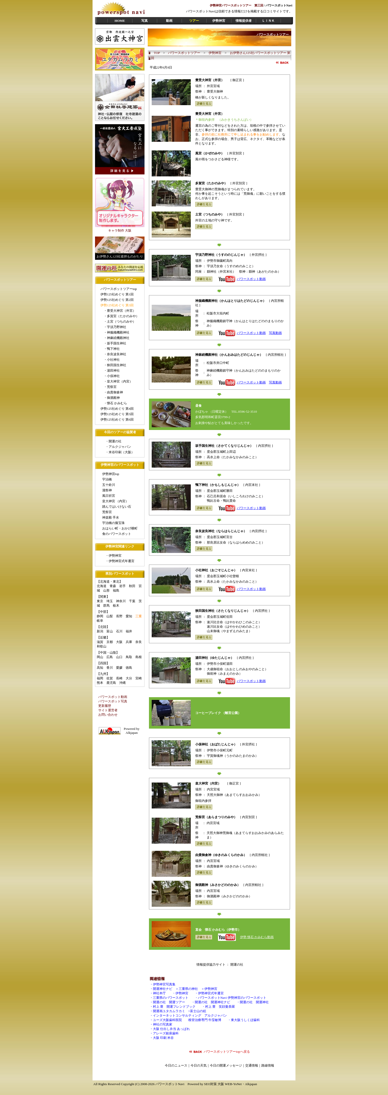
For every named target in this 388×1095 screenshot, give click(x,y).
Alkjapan (251, 1084)
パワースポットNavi (169, 1084)
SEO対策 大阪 (214, 1084)
